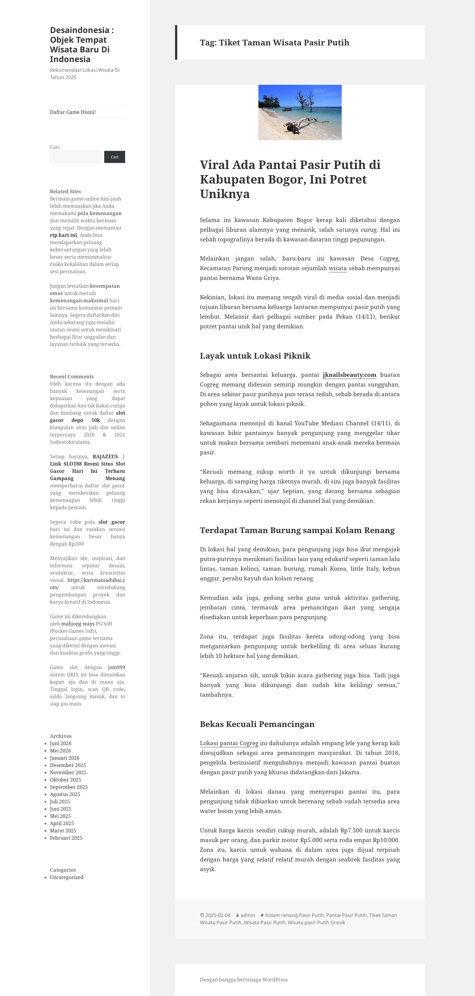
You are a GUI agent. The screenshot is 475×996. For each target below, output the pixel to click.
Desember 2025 (68, 765)
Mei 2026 (60, 750)
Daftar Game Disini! (73, 112)
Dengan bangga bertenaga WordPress (244, 979)
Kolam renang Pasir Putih (294, 915)
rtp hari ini (63, 235)
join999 (116, 667)
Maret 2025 (63, 830)
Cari (55, 147)
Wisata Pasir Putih (264, 922)
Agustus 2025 (65, 794)
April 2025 (62, 823)
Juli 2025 (60, 801)
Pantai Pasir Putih (346, 915)
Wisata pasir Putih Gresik (316, 922)
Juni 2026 (60, 743)
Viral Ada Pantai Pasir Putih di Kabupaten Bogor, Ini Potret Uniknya (290, 178)
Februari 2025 (66, 838)
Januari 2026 (64, 758)
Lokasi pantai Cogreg (229, 743)
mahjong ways (78, 623)
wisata (338, 268)
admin (248, 915)
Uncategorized (67, 877)
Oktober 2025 (65, 779)
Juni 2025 (60, 808)
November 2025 (68, 772)
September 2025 (69, 787)
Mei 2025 (60, 816)
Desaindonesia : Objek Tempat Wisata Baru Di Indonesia (82, 44)
